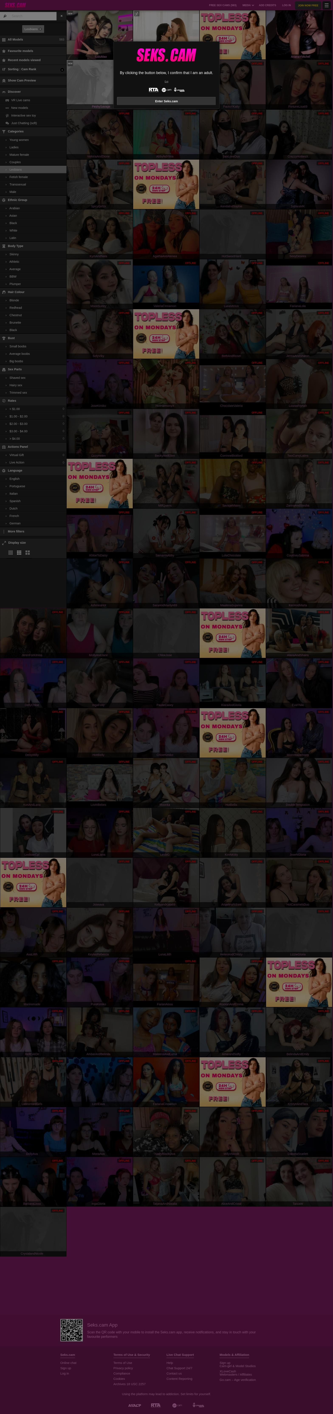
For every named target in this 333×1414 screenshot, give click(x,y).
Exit (166, 81)
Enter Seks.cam (166, 101)
